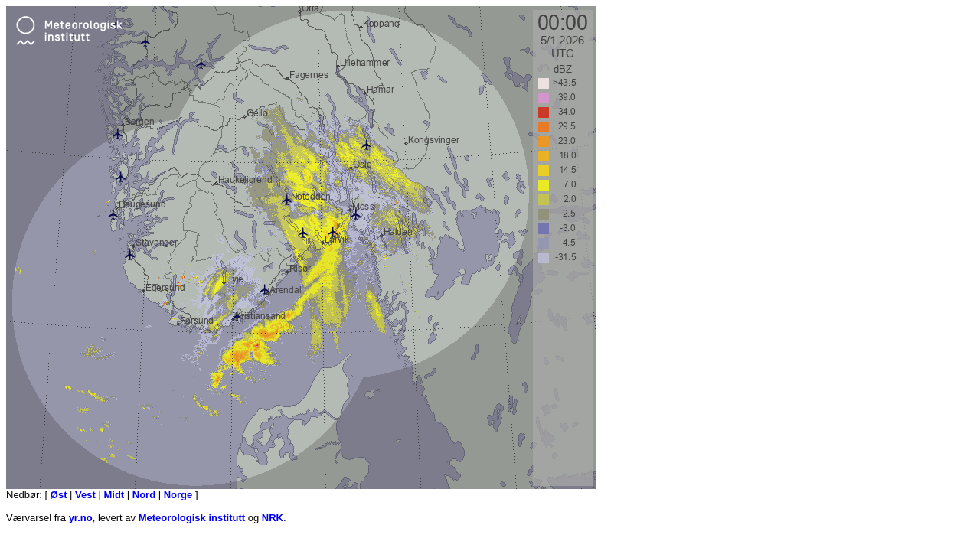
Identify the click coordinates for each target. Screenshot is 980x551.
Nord (143, 494)
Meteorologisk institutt (192, 517)
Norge (178, 494)
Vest (85, 494)
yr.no (81, 517)
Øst (59, 494)
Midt (113, 494)
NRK (272, 517)
